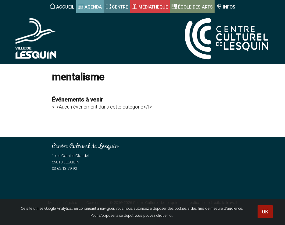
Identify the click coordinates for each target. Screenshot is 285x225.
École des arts (195, 7)
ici (170, 215)
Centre (120, 7)
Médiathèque (153, 7)
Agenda (93, 7)
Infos (229, 7)
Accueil (65, 7)
